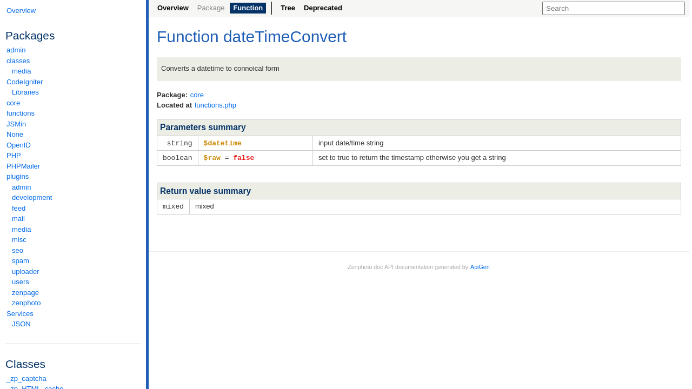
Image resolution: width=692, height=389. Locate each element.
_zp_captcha (26, 378)
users (20, 282)
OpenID (18, 145)
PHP (13, 155)
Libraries (25, 92)
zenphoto (75, 303)
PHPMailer (23, 166)
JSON (21, 324)
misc (19, 240)
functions (20, 113)
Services (72, 314)
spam (20, 261)
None (14, 134)
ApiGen (480, 265)
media (21, 71)
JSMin (16, 124)
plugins (72, 176)
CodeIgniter (72, 82)
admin (15, 50)
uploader (25, 271)
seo (17, 250)
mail (18, 218)
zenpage (25, 293)
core (13, 103)
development (32, 197)
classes (72, 61)
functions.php (215, 105)
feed (18, 208)
